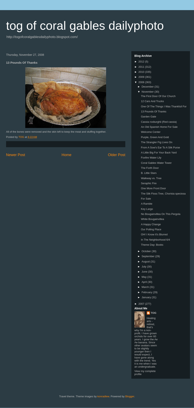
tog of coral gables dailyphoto (85, 25)
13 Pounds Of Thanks (153, 111)
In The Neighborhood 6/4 (155, 239)
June (145, 271)
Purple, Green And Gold (155, 137)
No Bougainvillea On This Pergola (160, 214)
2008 (141, 82)
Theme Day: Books (152, 244)
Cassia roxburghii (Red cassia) (159, 121)
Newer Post (15, 155)
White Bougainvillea (152, 219)
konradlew (103, 396)
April (145, 281)
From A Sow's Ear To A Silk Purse (160, 147)
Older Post (116, 155)
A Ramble (146, 203)
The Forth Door (150, 167)
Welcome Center (150, 131)
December (148, 86)
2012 (141, 61)
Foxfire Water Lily (151, 157)
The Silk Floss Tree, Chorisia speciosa (163, 193)
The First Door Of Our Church (158, 96)
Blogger (129, 396)
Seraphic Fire (148, 183)
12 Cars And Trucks (152, 101)
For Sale (146, 198)
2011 (141, 66)
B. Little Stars (148, 172)
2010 (141, 71)
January (147, 297)
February (147, 292)
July (144, 266)
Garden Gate (148, 116)
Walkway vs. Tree (151, 178)
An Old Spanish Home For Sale (159, 126)
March (146, 287)
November (148, 91)
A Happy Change (151, 224)
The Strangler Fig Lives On (156, 142)
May (144, 276)
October (147, 251)
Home (67, 155)
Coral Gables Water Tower (156, 162)
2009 (141, 76)
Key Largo (147, 208)
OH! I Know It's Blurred (154, 234)
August (146, 261)
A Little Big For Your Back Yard (159, 152)
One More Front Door (153, 188)
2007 (141, 303)
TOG (153, 312)
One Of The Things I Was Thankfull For (164, 106)
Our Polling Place (151, 229)
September (148, 256)
